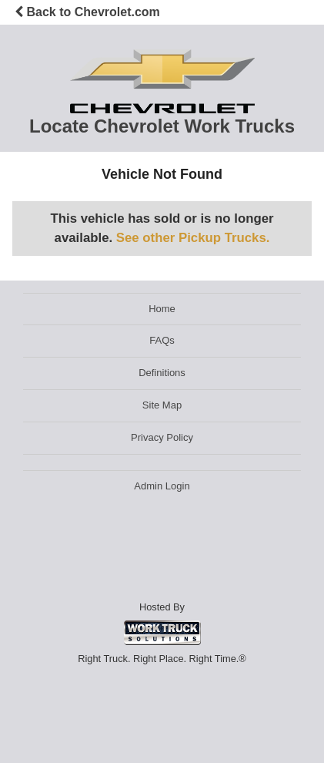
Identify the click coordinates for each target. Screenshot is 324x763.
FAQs (162, 340)
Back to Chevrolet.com (87, 11)
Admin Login (161, 486)
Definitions (162, 372)
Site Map (162, 405)
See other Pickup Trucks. (193, 237)
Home (162, 308)
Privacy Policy (162, 437)
